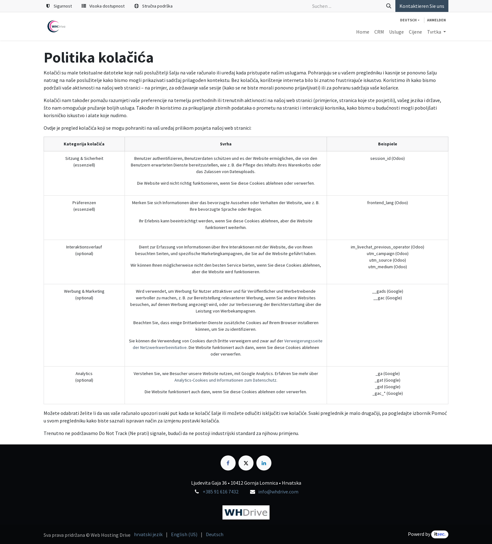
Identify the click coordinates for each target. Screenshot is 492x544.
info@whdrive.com (278, 491)
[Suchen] (388, 6)
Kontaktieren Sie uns (421, 6)
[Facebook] (228, 463)
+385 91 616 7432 (220, 491)
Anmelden (436, 20)
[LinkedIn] (263, 463)
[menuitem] (363, 31)
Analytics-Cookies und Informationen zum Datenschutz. (225, 380)
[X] (246, 463)
